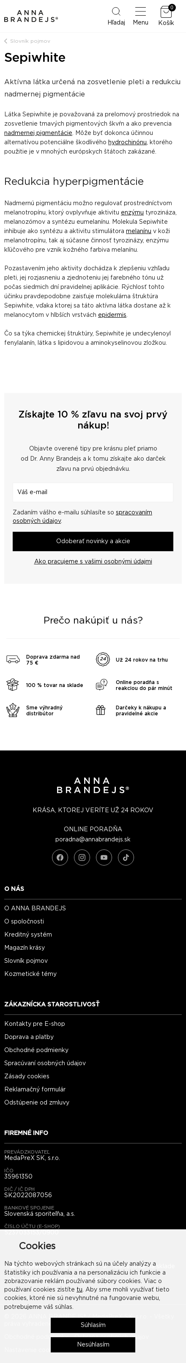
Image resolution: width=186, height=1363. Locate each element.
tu (79, 1290)
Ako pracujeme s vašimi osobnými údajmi (93, 562)
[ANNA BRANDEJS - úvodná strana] (93, 791)
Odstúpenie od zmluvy (36, 1103)
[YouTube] (104, 857)
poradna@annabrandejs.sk (93, 840)
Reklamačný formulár (35, 1090)
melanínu (138, 231)
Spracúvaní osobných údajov (45, 1063)
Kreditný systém (28, 935)
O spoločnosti (24, 922)
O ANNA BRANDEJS (35, 909)
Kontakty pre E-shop (34, 1024)
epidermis (112, 315)
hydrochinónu (127, 143)
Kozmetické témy (30, 974)
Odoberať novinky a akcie (93, 541)
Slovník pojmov (30, 41)
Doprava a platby (29, 1037)
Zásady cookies (26, 1077)
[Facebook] (60, 857)
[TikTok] (126, 857)
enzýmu (132, 213)
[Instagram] (82, 857)
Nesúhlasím (93, 1345)
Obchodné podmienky (36, 1050)
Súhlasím (93, 1325)
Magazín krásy (24, 948)
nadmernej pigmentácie (38, 133)
